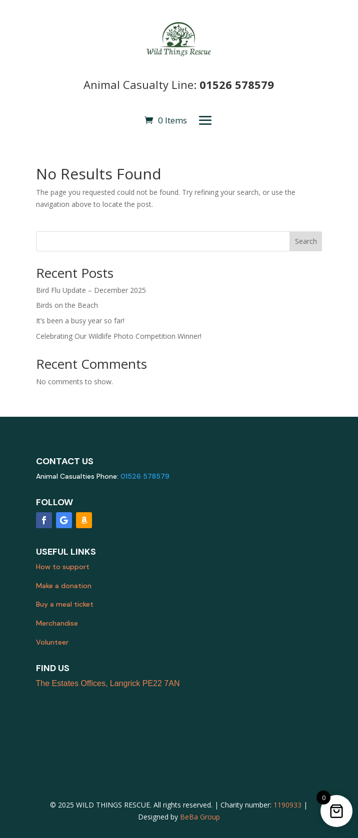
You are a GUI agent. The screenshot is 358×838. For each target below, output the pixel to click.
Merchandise (57, 623)
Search (306, 241)
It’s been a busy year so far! (80, 320)
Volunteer (52, 642)
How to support (63, 566)
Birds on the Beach (67, 305)
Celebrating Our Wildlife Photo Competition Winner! (119, 336)
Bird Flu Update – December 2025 (91, 290)
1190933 (288, 805)
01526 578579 (237, 84)
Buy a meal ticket (65, 604)
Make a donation (64, 585)
